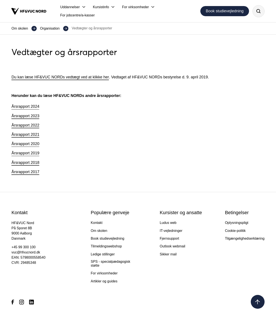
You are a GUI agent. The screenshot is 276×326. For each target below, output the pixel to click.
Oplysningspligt (236, 223)
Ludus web (168, 223)
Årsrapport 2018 (25, 162)
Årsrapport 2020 (25, 144)
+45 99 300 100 (23, 247)
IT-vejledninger (171, 231)
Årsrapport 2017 (25, 172)
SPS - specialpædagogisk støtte (110, 263)
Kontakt (96, 223)
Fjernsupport (169, 238)
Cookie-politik (235, 231)
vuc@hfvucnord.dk (25, 252)
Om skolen (19, 28)
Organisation (50, 28)
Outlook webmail (172, 246)
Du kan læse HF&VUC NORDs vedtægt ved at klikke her (60, 77)
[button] (72, 7)
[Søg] (258, 11)
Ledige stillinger (103, 254)
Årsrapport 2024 (25, 106)
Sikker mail (168, 254)
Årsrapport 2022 (25, 125)
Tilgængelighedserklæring (245, 238)
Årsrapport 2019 (25, 153)
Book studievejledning (224, 11)
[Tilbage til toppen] (258, 302)
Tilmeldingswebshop (106, 246)
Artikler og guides (104, 281)
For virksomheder (104, 273)
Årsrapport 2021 (25, 134)
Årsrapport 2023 (25, 116)
